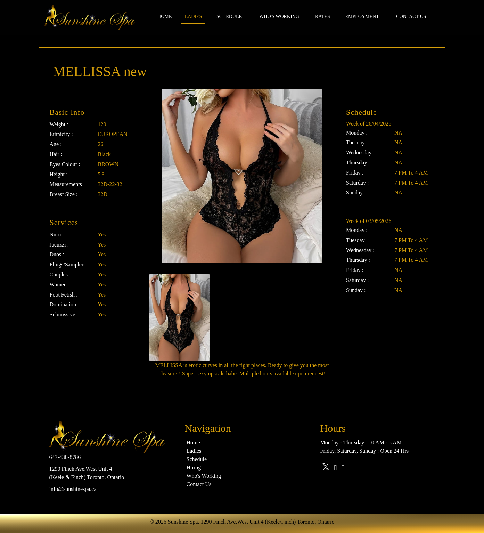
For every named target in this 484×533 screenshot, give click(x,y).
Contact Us (199, 484)
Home (164, 16)
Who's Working (279, 16)
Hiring (194, 467)
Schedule (229, 16)
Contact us (411, 16)
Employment (362, 16)
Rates (322, 16)
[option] (179, 317)
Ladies (193, 16)
